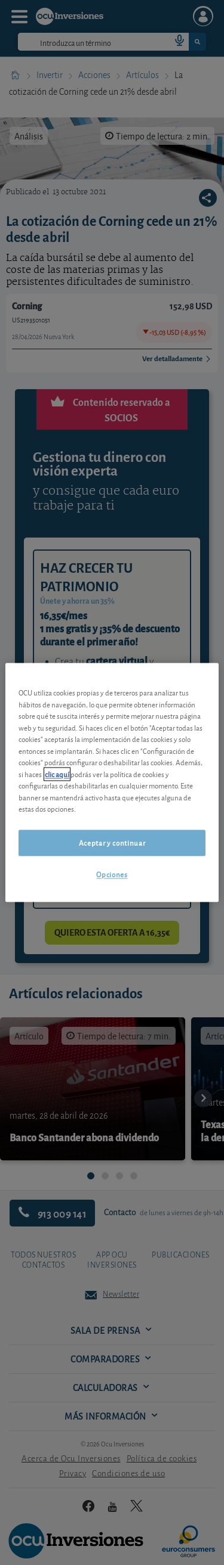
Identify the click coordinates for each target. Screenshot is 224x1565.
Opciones (111, 874)
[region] (111, 782)
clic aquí (57, 774)
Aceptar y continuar (112, 842)
